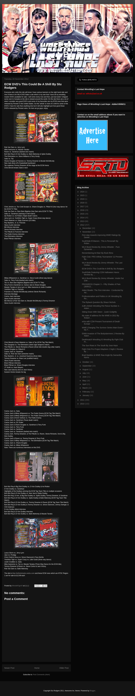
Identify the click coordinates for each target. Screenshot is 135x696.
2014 (82, 218)
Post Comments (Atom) (41, 675)
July (84, 373)
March (85, 388)
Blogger (92, 691)
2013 (82, 221)
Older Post (64, 668)
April (84, 384)
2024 (82, 192)
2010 (82, 404)
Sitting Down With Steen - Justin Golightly (99, 312)
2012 (82, 225)
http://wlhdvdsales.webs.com (23, 573)
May (84, 381)
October (86, 362)
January (86, 395)
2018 (82, 203)
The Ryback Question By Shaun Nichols (99, 302)
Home (36, 668)
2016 (82, 210)
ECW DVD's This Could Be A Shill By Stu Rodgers (103, 269)
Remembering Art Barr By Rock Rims (97, 253)
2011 (82, 400)
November (87, 232)
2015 (82, 214)
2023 (82, 195)
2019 (82, 199)
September (87, 366)
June (84, 377)
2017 (82, 206)
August (85, 369)
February (86, 392)
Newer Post (9, 668)
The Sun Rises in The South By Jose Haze (100, 345)
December (87, 228)
